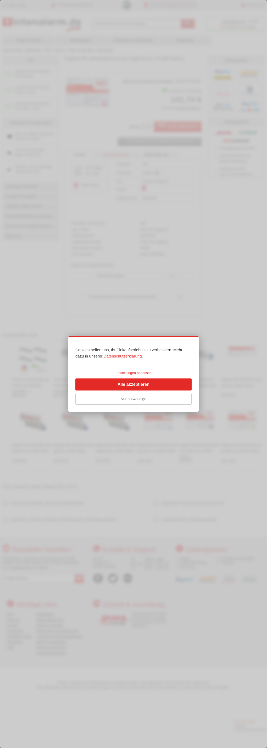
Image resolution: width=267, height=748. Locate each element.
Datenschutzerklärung (123, 356)
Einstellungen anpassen (133, 373)
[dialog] (133, 374)
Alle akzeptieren (133, 384)
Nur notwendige (133, 399)
